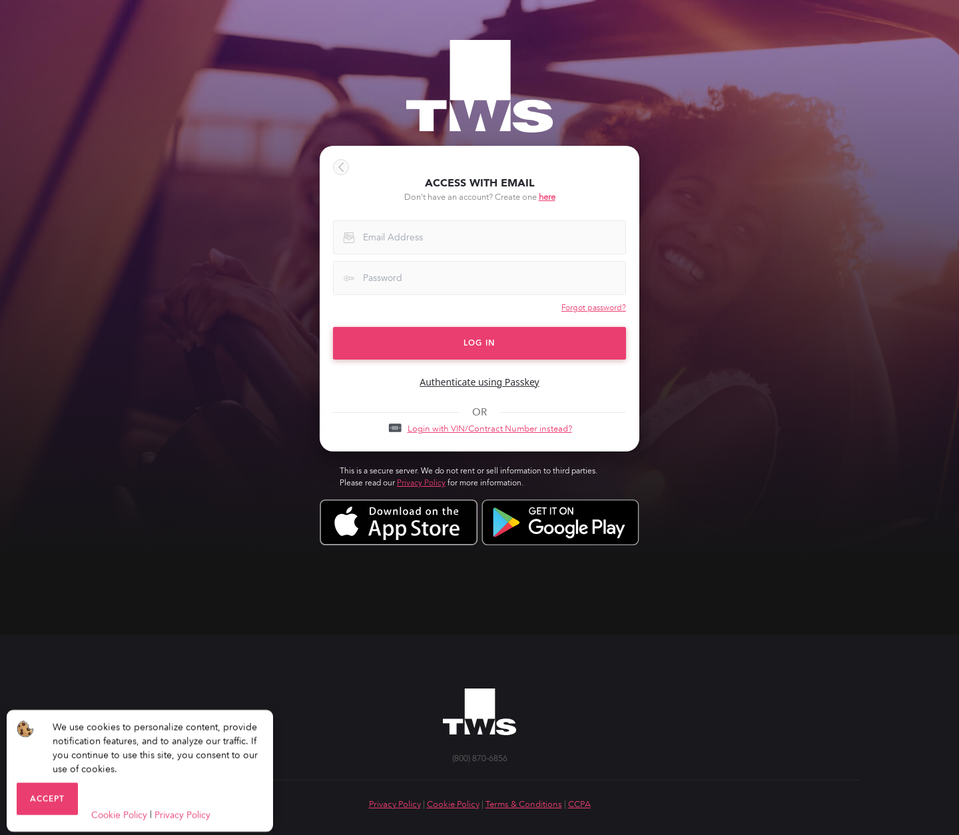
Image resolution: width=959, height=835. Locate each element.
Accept (47, 803)
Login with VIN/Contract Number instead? (490, 428)
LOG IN (479, 343)
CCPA (579, 804)
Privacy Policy (421, 482)
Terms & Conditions (523, 804)
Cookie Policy (453, 804)
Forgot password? (593, 307)
